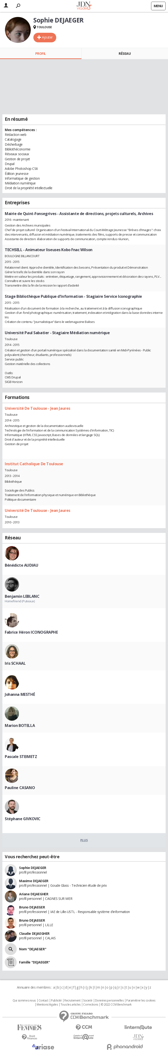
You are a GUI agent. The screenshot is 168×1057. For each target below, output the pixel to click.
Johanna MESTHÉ (20, 694)
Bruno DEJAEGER (32, 907)
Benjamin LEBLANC (22, 596)
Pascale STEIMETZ (21, 756)
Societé (87, 1000)
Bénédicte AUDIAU (21, 565)
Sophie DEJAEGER (32, 867)
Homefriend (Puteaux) (20, 601)
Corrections (90, 1004)
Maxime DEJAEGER (33, 881)
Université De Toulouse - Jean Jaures (37, 408)
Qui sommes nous (24, 1000)
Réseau (125, 53)
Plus (84, 840)
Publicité (56, 1000)
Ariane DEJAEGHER (33, 894)
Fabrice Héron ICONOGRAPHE (31, 632)
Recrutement (72, 1000)
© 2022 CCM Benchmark (116, 1004)
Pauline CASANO (20, 787)
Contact (43, 1000)
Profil (40, 53)
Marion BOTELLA (20, 725)
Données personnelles (109, 1000)
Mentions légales (47, 1004)
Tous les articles (71, 1004)
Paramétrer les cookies (140, 1000)
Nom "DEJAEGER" (32, 949)
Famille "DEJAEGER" (34, 962)
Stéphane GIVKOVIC (23, 818)
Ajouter (47, 37)
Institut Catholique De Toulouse (34, 463)
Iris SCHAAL (15, 663)
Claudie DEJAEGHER (34, 933)
